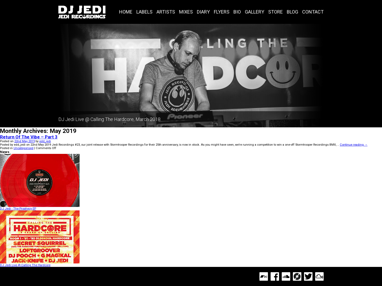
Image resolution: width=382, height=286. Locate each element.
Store (275, 12)
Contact (313, 12)
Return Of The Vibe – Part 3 (29, 137)
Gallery (254, 12)
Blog (292, 12)
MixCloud (319, 276)
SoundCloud (286, 276)
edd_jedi (45, 141)
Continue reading (353, 144)
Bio (237, 12)
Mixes (186, 12)
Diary (203, 12)
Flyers (221, 12)
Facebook (275, 276)
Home (125, 12)
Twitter (308, 276)
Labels (144, 12)
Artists (166, 12)
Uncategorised (23, 148)
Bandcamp (263, 276)
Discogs (297, 276)
